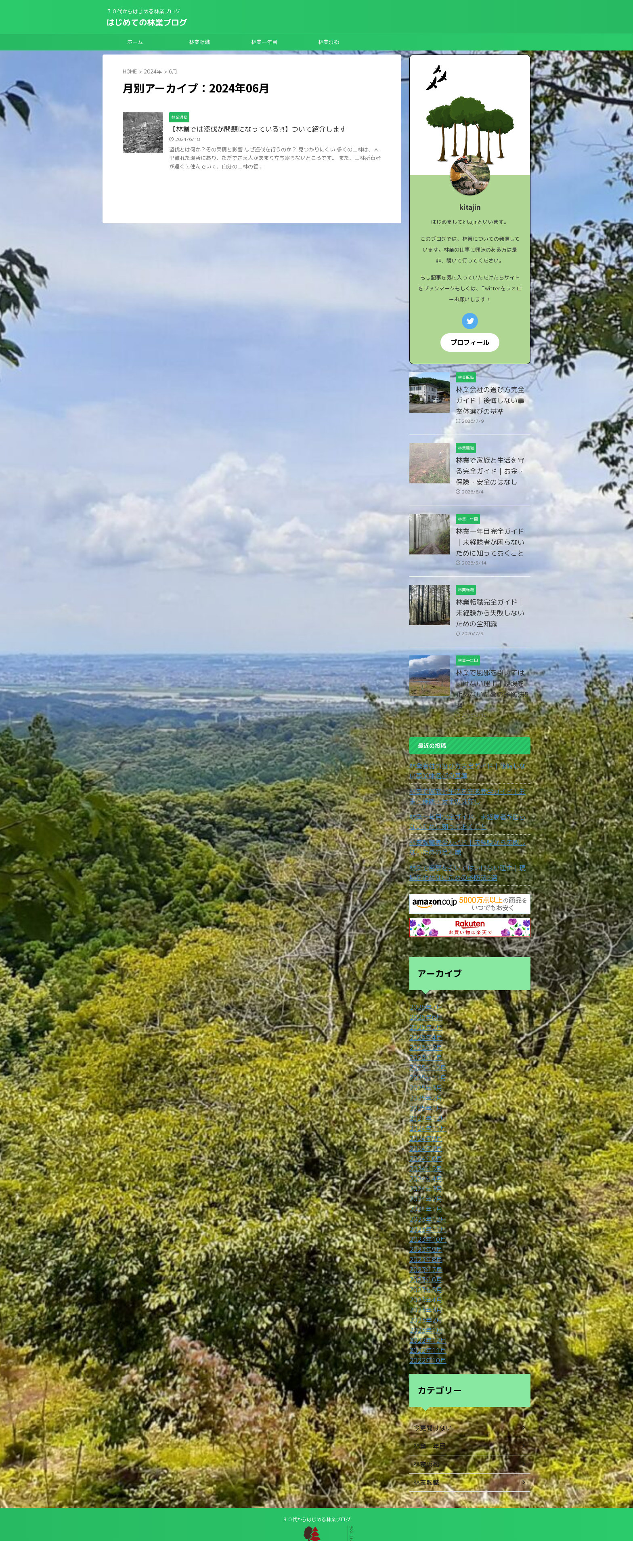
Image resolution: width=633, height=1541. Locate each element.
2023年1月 (424, 1294)
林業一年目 (264, 42)
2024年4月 (424, 1149)
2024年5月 (424, 1139)
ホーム (135, 42)
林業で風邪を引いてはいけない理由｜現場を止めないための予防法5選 (492, 672)
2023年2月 (424, 1284)
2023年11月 (425, 1197)
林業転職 (199, 42)
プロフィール (470, 342)
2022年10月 (425, 1323)
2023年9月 (424, 1216)
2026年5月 (424, 1003)
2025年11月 (425, 1052)
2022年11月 (425, 1313)
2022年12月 (425, 1304)
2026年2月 (424, 1023)
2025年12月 (425, 1042)
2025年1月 (424, 1081)
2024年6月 (424, 1129)
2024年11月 (425, 1100)
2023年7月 (424, 1236)
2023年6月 (424, 1245)
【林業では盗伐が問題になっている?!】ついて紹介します (252, 129)
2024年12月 (425, 1090)
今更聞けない (430, 1390)
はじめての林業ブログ (147, 22)
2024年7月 (424, 1119)
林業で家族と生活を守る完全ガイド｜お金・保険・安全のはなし (492, 470)
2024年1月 (424, 1178)
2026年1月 (424, 1032)
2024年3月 (424, 1158)
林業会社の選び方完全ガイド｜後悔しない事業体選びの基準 (492, 400)
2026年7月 (424, 984)
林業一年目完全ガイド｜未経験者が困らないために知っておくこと (492, 541)
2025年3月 (424, 1061)
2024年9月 (424, 1110)
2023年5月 (424, 1255)
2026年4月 (424, 1013)
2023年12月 (425, 1187)
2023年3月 (424, 1275)
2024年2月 (424, 1168)
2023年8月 (424, 1226)
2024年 (153, 71)
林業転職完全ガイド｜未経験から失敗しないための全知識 (468, 824)
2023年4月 (424, 1265)
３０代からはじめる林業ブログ (316, 1481)
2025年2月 (424, 1071)
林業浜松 (328, 42)
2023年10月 (425, 1207)
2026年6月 (424, 993)
